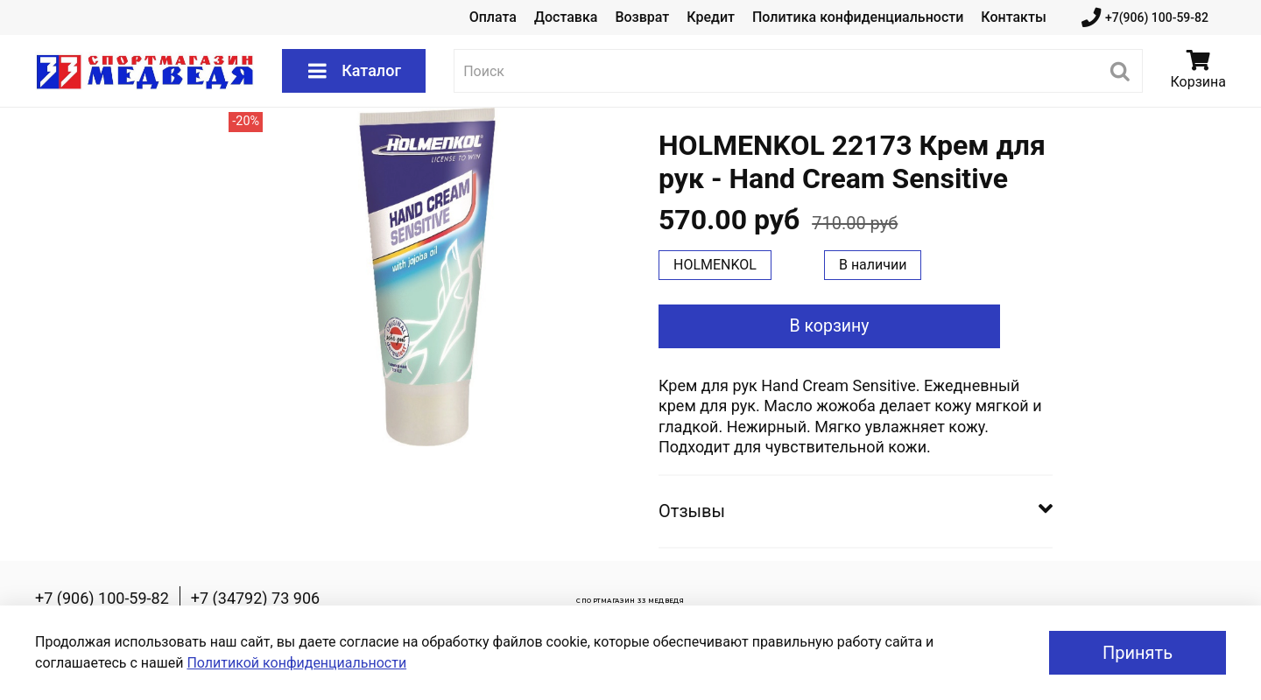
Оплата (493, 17)
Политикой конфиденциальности (296, 662)
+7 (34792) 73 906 (255, 598)
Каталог (353, 70)
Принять (1137, 652)
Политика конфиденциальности (857, 17)
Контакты (1013, 17)
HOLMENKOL (715, 264)
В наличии (873, 264)
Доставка (565, 17)
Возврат (642, 17)
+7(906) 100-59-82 (1144, 18)
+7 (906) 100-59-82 (102, 598)
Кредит (711, 17)
